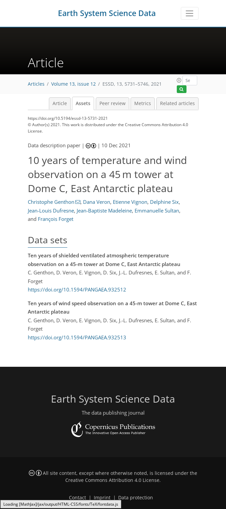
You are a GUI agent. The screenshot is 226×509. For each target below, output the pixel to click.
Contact (77, 498)
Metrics (142, 103)
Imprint (102, 498)
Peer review (112, 103)
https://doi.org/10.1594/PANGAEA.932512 (77, 289)
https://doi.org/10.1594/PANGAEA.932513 (77, 337)
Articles (36, 84)
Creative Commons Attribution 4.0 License (112, 480)
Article (60, 103)
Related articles (177, 103)
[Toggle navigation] (190, 13)
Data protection (135, 498)
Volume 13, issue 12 (73, 84)
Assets (83, 103)
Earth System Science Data (107, 13)
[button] (179, 80)
